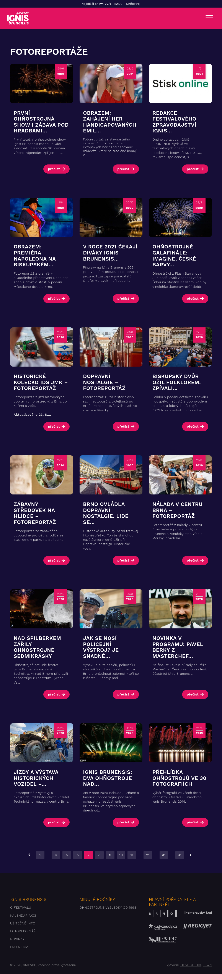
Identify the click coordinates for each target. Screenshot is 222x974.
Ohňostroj (133, 3)
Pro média (19, 947)
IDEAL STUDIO (190, 965)
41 (179, 855)
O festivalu (20, 908)
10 (121, 855)
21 (148, 855)
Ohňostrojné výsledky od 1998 (108, 908)
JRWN (207, 965)
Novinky (17, 939)
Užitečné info (22, 923)
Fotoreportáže (24, 931)
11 (132, 855)
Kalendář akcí (23, 916)
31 (164, 855)
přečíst (54, 169)
